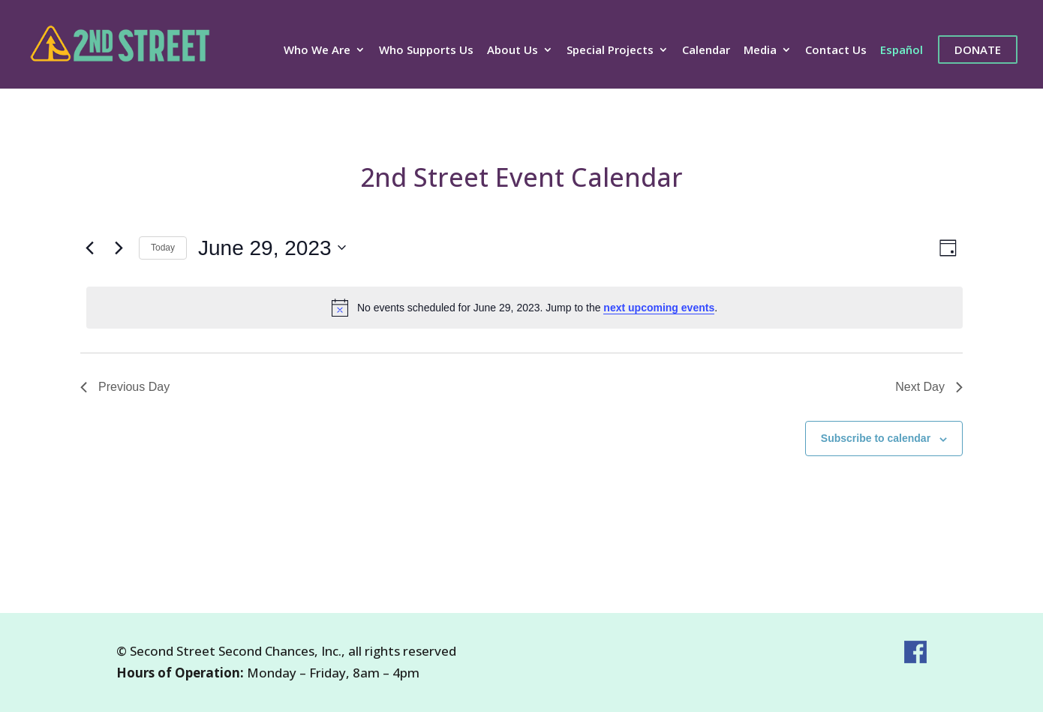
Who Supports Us (426, 50)
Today (163, 247)
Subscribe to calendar (875, 438)
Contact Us (836, 50)
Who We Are (317, 50)
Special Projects (610, 50)
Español (901, 50)
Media (760, 50)
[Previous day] (89, 248)
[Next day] (119, 248)
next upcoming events (658, 308)
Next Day (929, 386)
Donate (977, 49)
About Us (512, 50)
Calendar (706, 50)
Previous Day (125, 386)
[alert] (524, 308)
